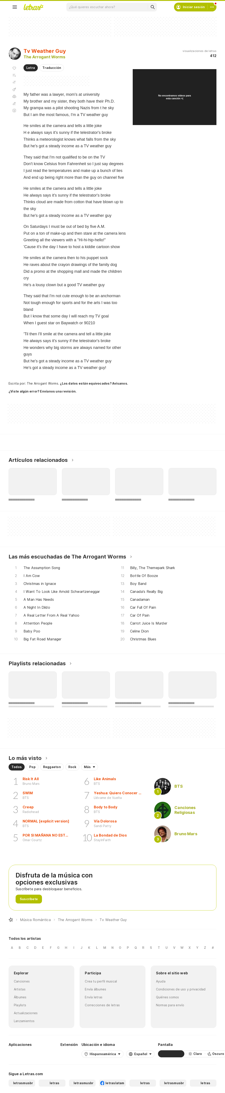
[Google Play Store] (20, 1053)
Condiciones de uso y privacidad (181, 989)
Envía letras (93, 997)
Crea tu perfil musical (101, 981)
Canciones (22, 981)
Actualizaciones (26, 1013)
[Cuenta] (212, 7)
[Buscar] (152, 7)
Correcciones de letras (102, 1005)
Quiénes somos (167, 997)
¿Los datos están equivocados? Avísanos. (94, 383)
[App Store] (46, 1053)
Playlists (20, 1005)
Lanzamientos (24, 1021)
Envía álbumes (95, 989)
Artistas (19, 989)
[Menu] (15, 7)
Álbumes (20, 997)
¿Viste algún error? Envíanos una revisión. (42, 391)
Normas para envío (170, 1005)
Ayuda (160, 981)
